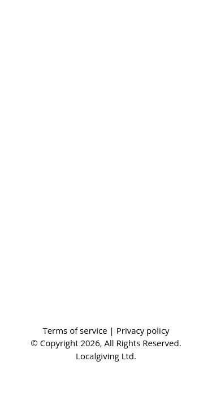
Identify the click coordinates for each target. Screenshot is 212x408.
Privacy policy (143, 330)
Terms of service (75, 330)
